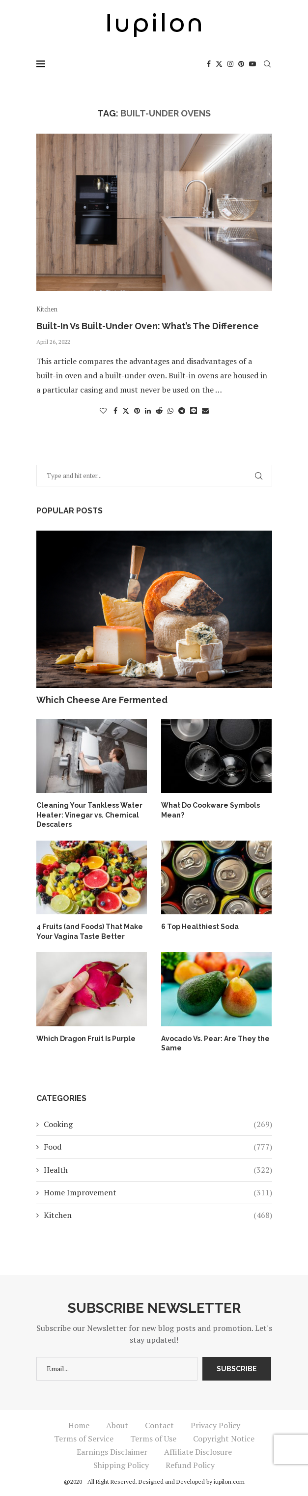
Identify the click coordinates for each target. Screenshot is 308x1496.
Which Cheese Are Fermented (102, 700)
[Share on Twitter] (125, 410)
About (117, 1425)
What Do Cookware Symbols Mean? (210, 810)
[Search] (267, 64)
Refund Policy (190, 1465)
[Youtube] (252, 64)
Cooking (158, 1124)
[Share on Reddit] (159, 410)
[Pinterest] (241, 64)
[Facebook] (209, 64)
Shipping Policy (121, 1465)
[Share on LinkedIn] (148, 410)
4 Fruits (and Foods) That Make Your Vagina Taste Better (89, 931)
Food (158, 1146)
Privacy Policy (215, 1425)
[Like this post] (103, 410)
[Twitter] (219, 64)
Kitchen (158, 1215)
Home (78, 1425)
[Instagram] (230, 64)
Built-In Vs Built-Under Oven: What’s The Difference (147, 326)
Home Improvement (158, 1192)
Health (158, 1169)
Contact (159, 1425)
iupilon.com (229, 1481)
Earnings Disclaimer (112, 1451)
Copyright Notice (223, 1438)
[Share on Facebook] (115, 410)
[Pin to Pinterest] (137, 410)
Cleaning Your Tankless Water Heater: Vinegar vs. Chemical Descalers (89, 814)
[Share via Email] (205, 410)
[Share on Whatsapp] (170, 410)
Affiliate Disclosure (198, 1451)
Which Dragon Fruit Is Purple (86, 1039)
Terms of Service (83, 1438)
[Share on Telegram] (181, 410)
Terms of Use (153, 1438)
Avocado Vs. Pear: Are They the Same (215, 1043)
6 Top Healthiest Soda (200, 927)
